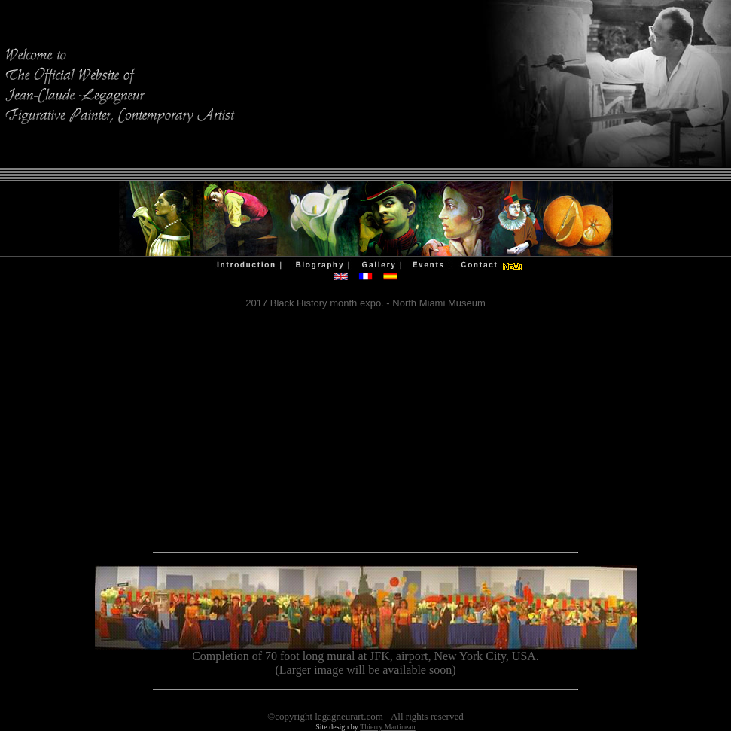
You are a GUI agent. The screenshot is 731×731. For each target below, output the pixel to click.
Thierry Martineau (388, 727)
